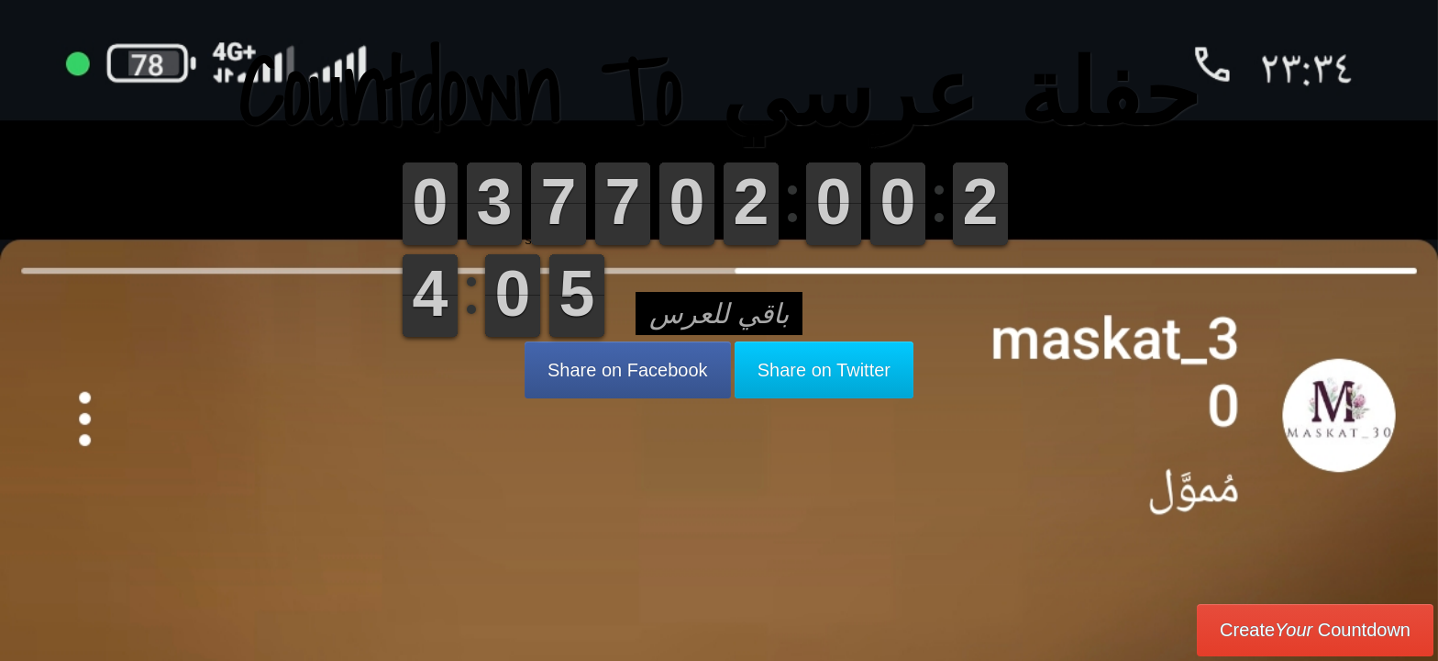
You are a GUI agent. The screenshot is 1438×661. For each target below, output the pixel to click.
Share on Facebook (628, 370)
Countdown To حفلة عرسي (719, 91)
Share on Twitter (824, 370)
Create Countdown (1315, 630)
